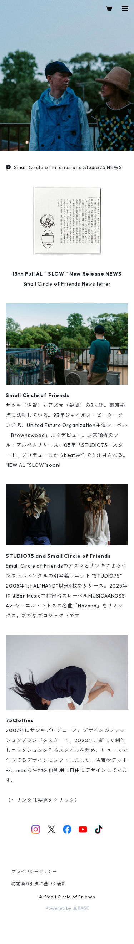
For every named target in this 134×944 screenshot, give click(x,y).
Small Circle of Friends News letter (67, 284)
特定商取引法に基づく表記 (38, 883)
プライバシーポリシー (34, 871)
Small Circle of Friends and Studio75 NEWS (64, 167)
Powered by (67, 908)
